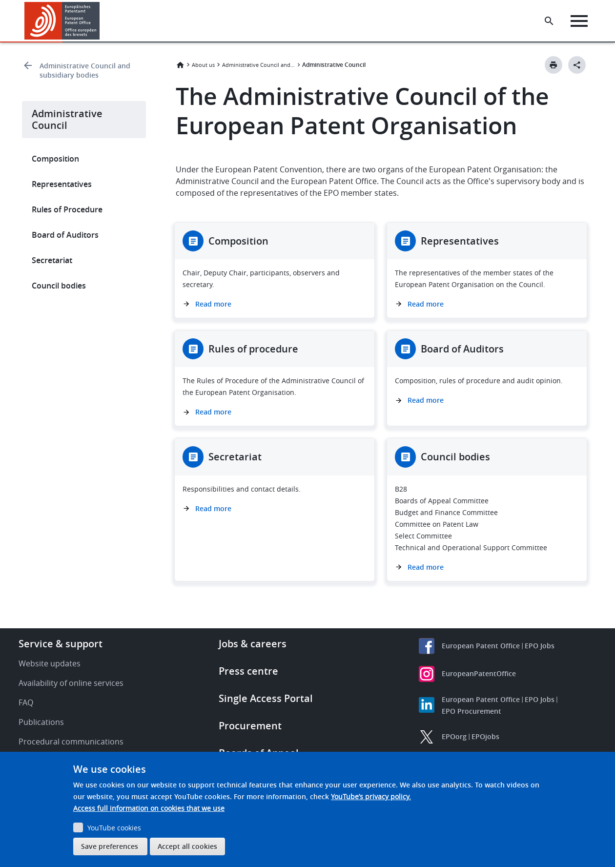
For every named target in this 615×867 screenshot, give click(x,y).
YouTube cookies (114, 827)
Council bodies (59, 285)
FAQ (26, 702)
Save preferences (109, 846)
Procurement (250, 725)
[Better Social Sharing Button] (577, 65)
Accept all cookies (187, 846)
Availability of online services (71, 683)
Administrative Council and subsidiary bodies (85, 70)
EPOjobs (485, 736)
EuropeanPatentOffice (479, 673)
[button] (101, 21)
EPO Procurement (471, 711)
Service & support (60, 643)
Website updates (50, 663)
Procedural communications (71, 741)
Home (180, 65)
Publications (41, 722)
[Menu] (579, 21)
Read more (213, 304)
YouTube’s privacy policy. (371, 796)
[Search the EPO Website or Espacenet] (549, 21)
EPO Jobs (539, 645)
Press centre (248, 671)
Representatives (62, 184)
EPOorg (454, 736)
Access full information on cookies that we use (149, 808)
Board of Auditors (65, 234)
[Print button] (553, 65)
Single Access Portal (266, 698)
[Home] (62, 21)
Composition (55, 158)
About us (203, 64)
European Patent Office (481, 645)
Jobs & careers (253, 643)
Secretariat (52, 260)
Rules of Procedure (67, 209)
